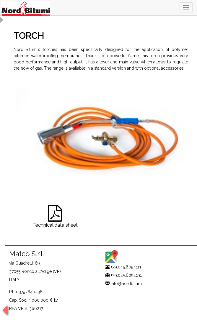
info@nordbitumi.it (128, 283)
